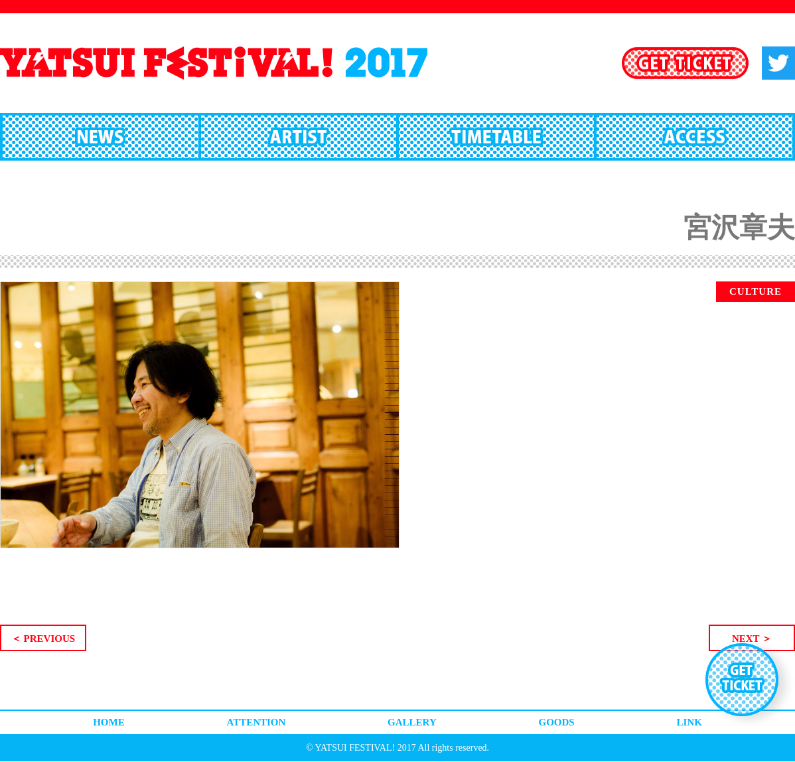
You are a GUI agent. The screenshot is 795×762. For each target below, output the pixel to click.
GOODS (557, 722)
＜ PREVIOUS (43, 638)
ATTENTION (255, 722)
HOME (109, 722)
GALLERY (412, 722)
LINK (688, 722)
